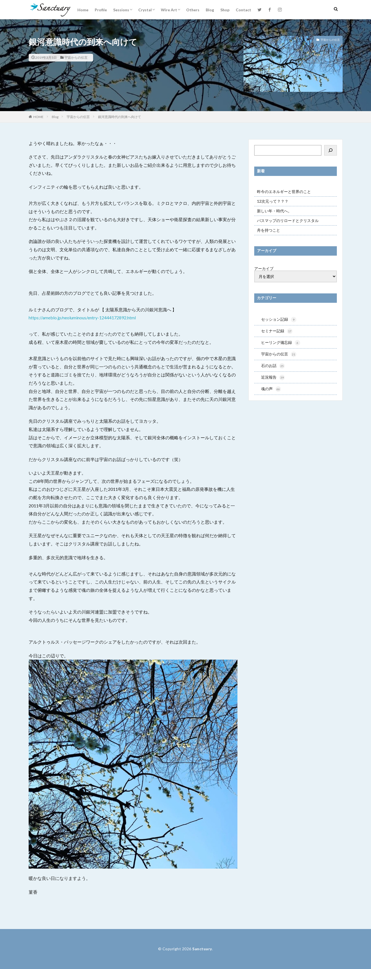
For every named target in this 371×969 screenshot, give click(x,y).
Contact (243, 9)
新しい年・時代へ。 (274, 210)
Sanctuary (202, 948)
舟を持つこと (268, 230)
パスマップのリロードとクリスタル (288, 220)
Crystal (145, 9)
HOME (38, 117)
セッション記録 (278, 320)
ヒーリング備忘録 (280, 343)
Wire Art (169, 9)
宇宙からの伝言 (76, 57)
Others (192, 9)
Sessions (121, 9)
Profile (101, 9)
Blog (210, 9)
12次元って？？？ (272, 201)
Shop (224, 9)
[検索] (330, 150)
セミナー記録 (277, 331)
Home (82, 9)
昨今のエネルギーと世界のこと (284, 191)
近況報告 (273, 379)
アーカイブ (263, 269)
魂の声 (271, 391)
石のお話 (273, 367)
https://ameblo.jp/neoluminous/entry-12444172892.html (82, 317)
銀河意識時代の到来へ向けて (119, 117)
